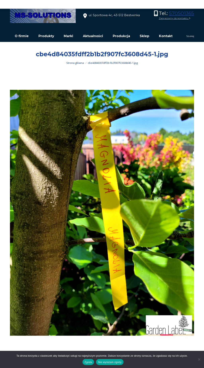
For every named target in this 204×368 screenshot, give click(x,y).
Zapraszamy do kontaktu (174, 18)
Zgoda (88, 362)
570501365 (181, 13)
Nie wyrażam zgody (110, 362)
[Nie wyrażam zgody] (199, 359)
